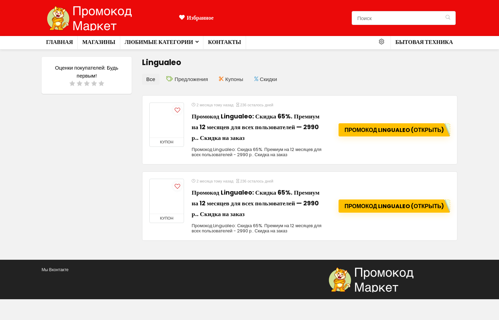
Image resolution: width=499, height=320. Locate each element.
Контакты (224, 42)
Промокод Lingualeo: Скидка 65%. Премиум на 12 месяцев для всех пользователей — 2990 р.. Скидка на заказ (255, 127)
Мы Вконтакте (55, 270)
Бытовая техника (424, 42)
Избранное (196, 18)
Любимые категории (159, 42)
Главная (59, 42)
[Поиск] (448, 18)
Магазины (98, 42)
